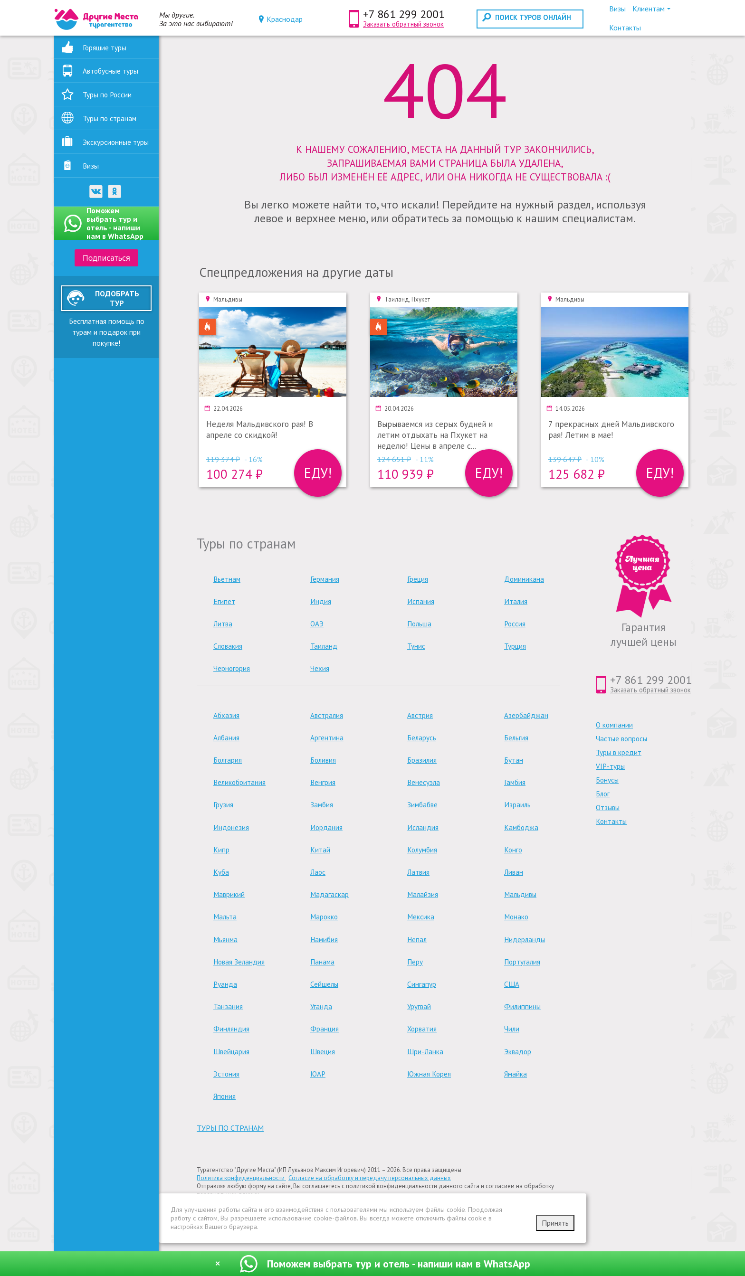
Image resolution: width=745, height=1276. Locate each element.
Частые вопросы (621, 738)
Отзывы (608, 807)
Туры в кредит (618, 752)
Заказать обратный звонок (403, 23)
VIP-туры (610, 766)
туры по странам (230, 1128)
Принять (555, 1223)
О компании (614, 724)
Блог (603, 793)
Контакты (611, 821)
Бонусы (607, 780)
